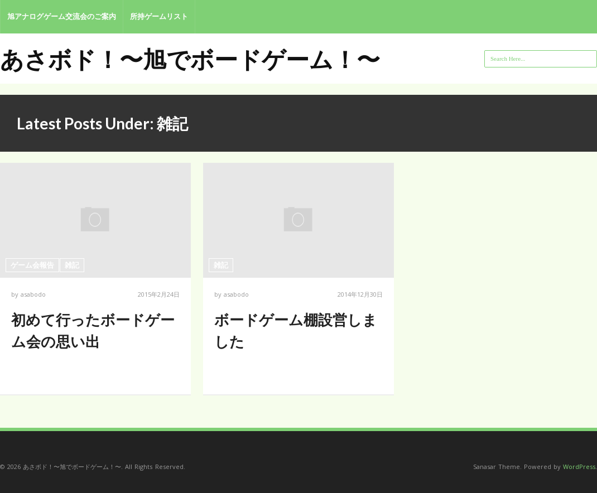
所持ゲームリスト (159, 16)
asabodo (33, 294)
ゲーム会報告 (32, 264)
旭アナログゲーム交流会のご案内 (61, 16)
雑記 (72, 264)
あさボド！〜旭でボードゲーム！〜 (190, 59)
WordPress (579, 466)
